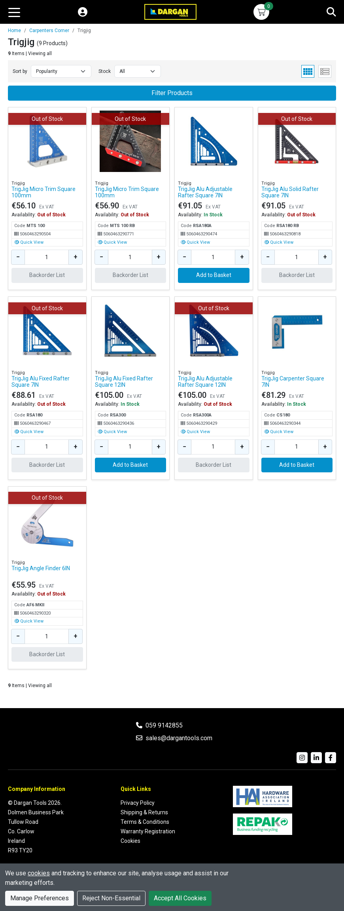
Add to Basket (213, 275)
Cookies (130, 841)
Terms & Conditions (145, 822)
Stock (104, 71)
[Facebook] (330, 757)
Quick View (28, 242)
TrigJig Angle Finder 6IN (40, 568)
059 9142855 (164, 725)
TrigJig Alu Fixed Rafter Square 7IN (40, 381)
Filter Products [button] (172, 93)
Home (14, 30)
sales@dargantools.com (179, 738)
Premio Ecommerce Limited (301, 894)
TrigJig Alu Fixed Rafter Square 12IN (124, 381)
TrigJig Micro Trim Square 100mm (43, 192)
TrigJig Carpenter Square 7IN (292, 381)
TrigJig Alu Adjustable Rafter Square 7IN (205, 192)
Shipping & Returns (144, 812)
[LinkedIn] (316, 757)
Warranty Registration (148, 831)
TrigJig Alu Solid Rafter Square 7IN (290, 192)
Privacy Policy (138, 803)
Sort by (20, 71)
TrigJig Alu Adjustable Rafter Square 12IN (205, 381)
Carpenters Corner (49, 30)
